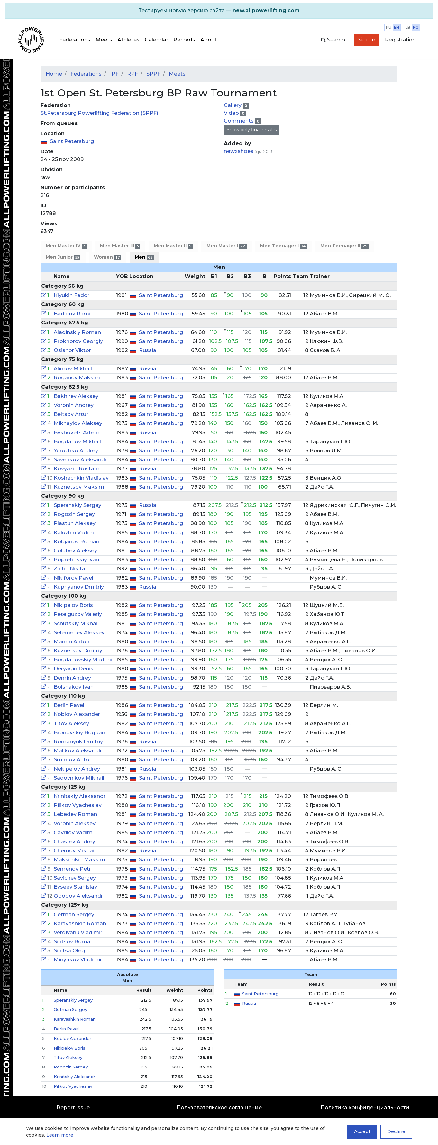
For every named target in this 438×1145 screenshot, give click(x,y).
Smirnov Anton (73, 760)
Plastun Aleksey (75, 523)
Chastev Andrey (74, 842)
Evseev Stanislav (75, 887)
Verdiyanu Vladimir (78, 933)
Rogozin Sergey (74, 514)
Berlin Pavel (69, 705)
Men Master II (173, 246)
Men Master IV (66, 246)
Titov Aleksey (71, 724)
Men (144, 257)
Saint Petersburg (72, 141)
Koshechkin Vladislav (81, 478)
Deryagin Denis (73, 669)
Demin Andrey (72, 678)
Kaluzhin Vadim (74, 533)
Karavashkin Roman (80, 924)
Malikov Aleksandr (78, 751)
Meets (104, 40)
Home (54, 74)
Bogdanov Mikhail (77, 442)
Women (107, 257)
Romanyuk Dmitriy (78, 742)
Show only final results (252, 129)
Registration (400, 40)
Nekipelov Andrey (77, 769)
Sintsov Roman (74, 942)
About (208, 40)
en (396, 27)
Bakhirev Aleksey (76, 396)
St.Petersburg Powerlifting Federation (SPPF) (99, 113)
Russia (147, 350)
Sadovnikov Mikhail (79, 778)
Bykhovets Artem (77, 433)
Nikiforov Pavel (73, 578)
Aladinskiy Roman (77, 332)
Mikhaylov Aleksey (78, 423)
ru (388, 27)
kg (415, 27)
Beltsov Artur (71, 414)
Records (184, 40)
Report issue (73, 1107)
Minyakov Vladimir (78, 960)
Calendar (156, 40)
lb (408, 27)
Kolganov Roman (76, 542)
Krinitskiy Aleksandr (79, 796)
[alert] (219, 11)
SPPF (153, 74)
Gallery (233, 105)
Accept (362, 1131)
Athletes (128, 40)
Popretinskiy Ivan (76, 560)
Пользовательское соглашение (219, 1107)
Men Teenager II (344, 246)
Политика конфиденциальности (365, 1107)
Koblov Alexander (77, 714)
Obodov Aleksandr (78, 896)
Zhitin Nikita (69, 569)
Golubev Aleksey (75, 551)
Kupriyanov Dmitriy (79, 587)
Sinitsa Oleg (69, 951)
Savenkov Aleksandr (80, 460)
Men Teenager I (283, 246)
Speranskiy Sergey (77, 505)
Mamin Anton (71, 642)
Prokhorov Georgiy (78, 341)
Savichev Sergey (75, 878)
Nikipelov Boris (73, 605)
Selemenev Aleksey (79, 633)
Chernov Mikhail (75, 851)
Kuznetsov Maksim (79, 487)
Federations (74, 40)
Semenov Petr (72, 869)
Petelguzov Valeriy (78, 614)
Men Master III (120, 246)
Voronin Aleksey (75, 824)
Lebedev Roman (75, 814)
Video (232, 113)
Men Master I (226, 246)
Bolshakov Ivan (74, 687)
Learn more (59, 1135)
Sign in (366, 40)
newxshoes (238, 151)
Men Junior (63, 257)
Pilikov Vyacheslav (78, 805)
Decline (396, 1131)
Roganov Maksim (77, 378)
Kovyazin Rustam (77, 469)
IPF (114, 74)
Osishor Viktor (72, 350)
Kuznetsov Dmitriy (78, 651)
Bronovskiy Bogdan (79, 733)
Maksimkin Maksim (79, 860)
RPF (132, 74)
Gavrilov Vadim (73, 833)
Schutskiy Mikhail (76, 624)
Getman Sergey (74, 915)
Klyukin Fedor (71, 295)
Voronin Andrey (74, 405)
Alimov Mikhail (73, 369)
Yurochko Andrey (76, 451)
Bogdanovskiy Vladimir (84, 660)
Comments (239, 121)
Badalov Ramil (73, 314)
